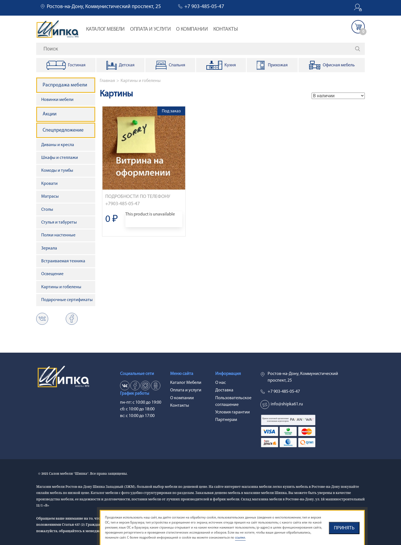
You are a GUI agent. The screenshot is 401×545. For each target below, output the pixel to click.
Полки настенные (58, 235)
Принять (344, 528)
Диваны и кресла (57, 145)
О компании (192, 29)
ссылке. (240, 537)
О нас (220, 383)
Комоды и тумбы (57, 170)
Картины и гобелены (141, 81)
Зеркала (49, 248)
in (145, 385)
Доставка (224, 390)
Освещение (52, 274)
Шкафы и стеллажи (59, 158)
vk (42, 319)
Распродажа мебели (65, 85)
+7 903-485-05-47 (204, 6)
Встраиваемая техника (63, 261)
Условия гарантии (232, 412)
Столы (47, 209)
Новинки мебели (57, 100)
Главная (107, 81)
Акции (50, 114)
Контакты (225, 29)
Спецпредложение (63, 130)
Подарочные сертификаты (67, 300)
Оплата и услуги (150, 29)
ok (72, 319)
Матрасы (50, 196)
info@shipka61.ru (287, 404)
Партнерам (226, 420)
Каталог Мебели (105, 29)
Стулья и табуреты (59, 222)
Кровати (49, 183)
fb (135, 385)
